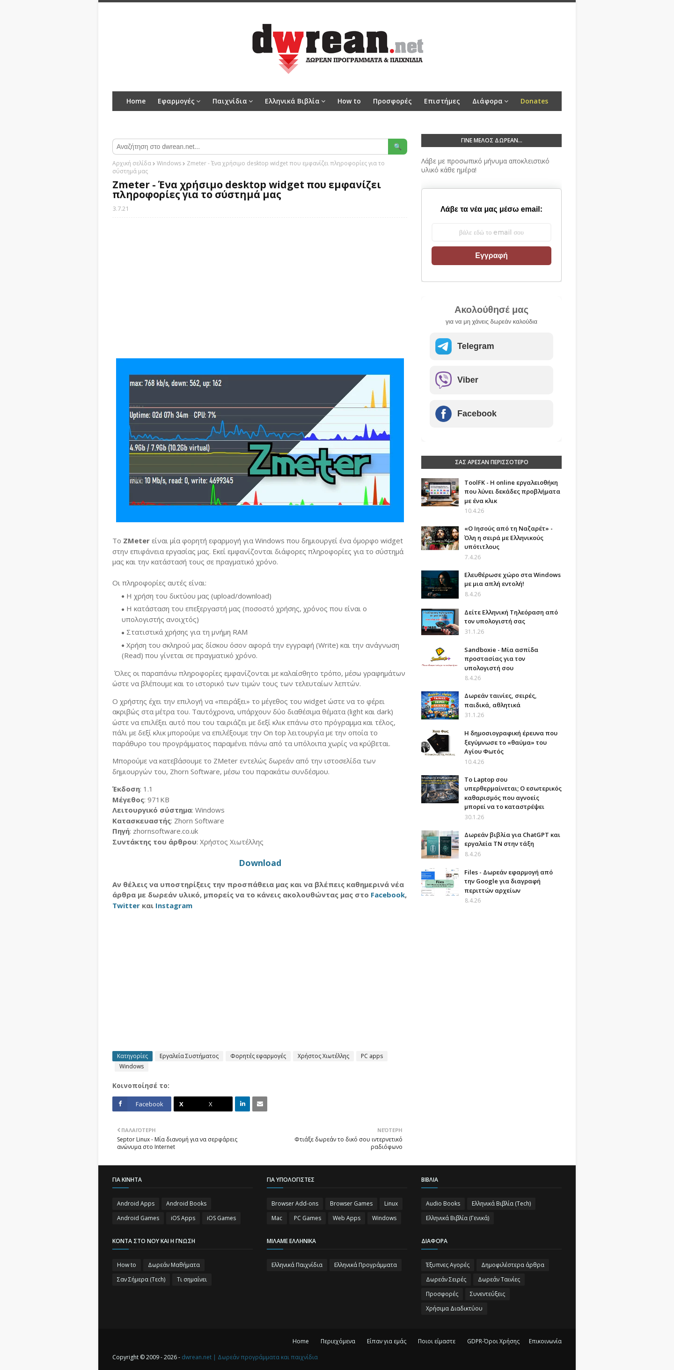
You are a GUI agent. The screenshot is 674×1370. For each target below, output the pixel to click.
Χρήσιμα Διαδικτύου (454, 1308)
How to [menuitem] (349, 100)
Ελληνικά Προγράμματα (365, 1265)
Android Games (138, 1218)
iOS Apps (183, 1218)
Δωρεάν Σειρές (446, 1279)
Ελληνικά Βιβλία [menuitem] (292, 100)
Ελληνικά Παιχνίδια (296, 1265)
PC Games (307, 1218)
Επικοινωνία (545, 1341)
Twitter (126, 905)
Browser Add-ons (294, 1203)
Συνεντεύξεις (487, 1294)
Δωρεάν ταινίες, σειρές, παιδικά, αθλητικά (500, 700)
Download (260, 862)
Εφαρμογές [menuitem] (176, 100)
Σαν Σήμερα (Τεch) (141, 1279)
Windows (169, 163)
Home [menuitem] (136, 100)
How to (126, 1265)
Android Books (186, 1203)
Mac (276, 1218)
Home (301, 1341)
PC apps (372, 1056)
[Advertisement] (259, 292)
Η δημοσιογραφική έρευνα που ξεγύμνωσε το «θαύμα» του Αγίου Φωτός (510, 742)
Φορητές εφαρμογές (258, 1056)
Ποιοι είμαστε (436, 1341)
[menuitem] (534, 101)
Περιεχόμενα (338, 1341)
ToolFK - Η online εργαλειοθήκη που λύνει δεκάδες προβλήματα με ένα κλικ (512, 491)
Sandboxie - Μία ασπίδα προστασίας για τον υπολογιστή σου (501, 658)
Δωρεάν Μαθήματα (174, 1265)
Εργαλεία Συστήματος (189, 1056)
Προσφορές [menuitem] (392, 100)
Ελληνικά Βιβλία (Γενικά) (457, 1218)
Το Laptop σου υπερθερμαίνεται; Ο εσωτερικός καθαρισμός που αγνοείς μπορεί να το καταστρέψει (513, 793)
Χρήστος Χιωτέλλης (323, 1056)
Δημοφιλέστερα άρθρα (512, 1265)
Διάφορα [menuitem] (487, 100)
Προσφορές (442, 1294)
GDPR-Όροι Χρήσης (493, 1341)
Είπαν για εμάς (386, 1341)
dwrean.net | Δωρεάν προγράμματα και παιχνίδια (250, 1357)
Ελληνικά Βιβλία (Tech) (501, 1203)
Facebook (388, 894)
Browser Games (351, 1203)
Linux (391, 1203)
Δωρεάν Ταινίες (499, 1279)
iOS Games (221, 1218)
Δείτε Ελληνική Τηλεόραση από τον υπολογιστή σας (511, 617)
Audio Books (443, 1203)
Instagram (173, 905)
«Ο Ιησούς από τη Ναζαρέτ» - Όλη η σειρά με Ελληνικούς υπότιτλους (508, 537)
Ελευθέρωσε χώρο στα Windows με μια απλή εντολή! (512, 579)
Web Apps (346, 1218)
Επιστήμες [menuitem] (442, 100)
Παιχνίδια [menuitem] (229, 100)
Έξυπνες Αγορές (447, 1265)
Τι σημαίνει (192, 1279)
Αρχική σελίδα (131, 163)
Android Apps (135, 1203)
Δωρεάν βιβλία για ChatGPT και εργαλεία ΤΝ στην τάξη (512, 839)
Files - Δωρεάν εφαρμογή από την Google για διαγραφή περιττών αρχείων (508, 881)
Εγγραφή (491, 255)
